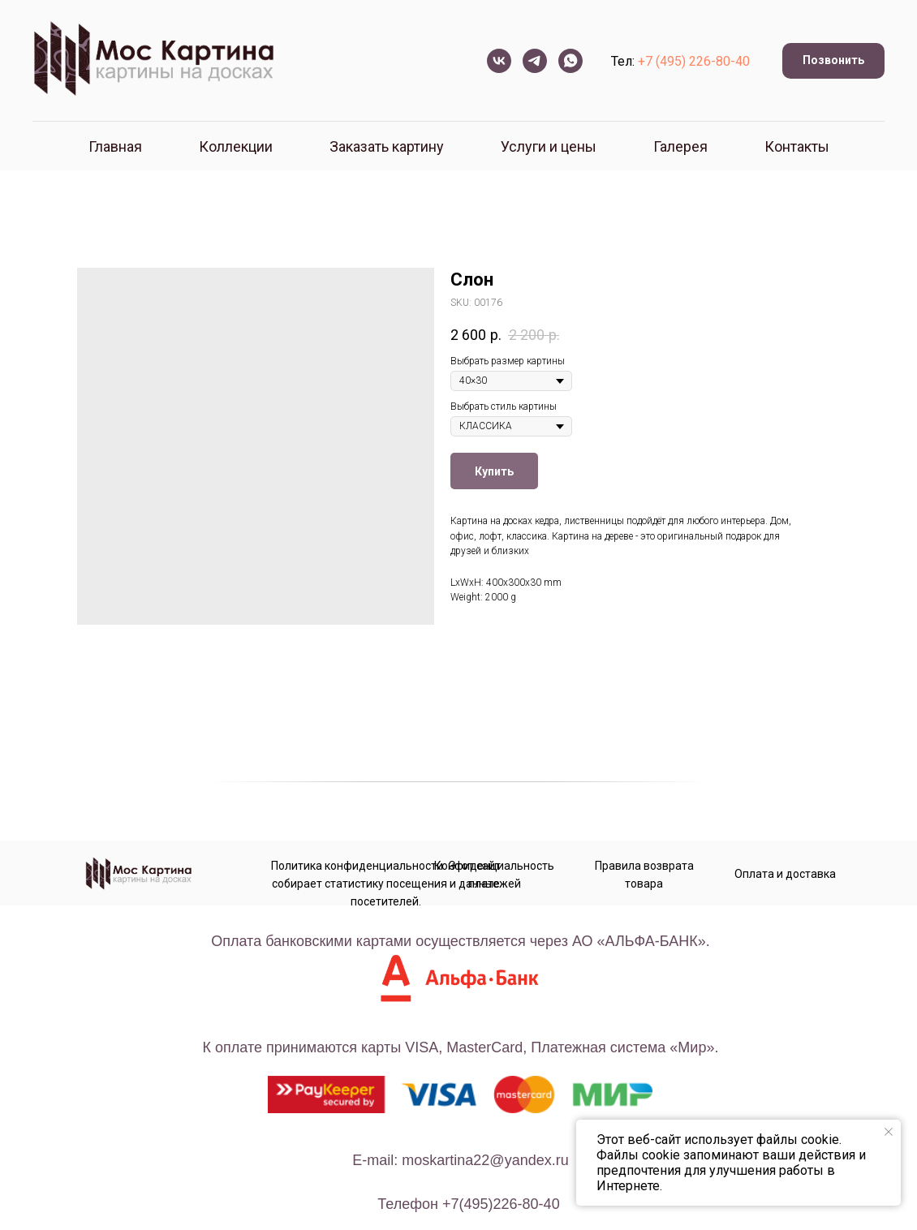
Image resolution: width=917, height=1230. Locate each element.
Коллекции (236, 146)
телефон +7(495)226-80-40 (468, 1204)
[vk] (499, 61)
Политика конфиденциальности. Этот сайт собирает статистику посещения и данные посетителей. (386, 883)
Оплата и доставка (785, 873)
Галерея (680, 146)
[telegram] (535, 61)
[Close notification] (888, 1132)
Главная (115, 146)
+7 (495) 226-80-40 (694, 61)
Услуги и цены (548, 146)
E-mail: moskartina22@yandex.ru (460, 1160)
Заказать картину (386, 146)
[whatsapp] (570, 61)
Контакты (796, 146)
